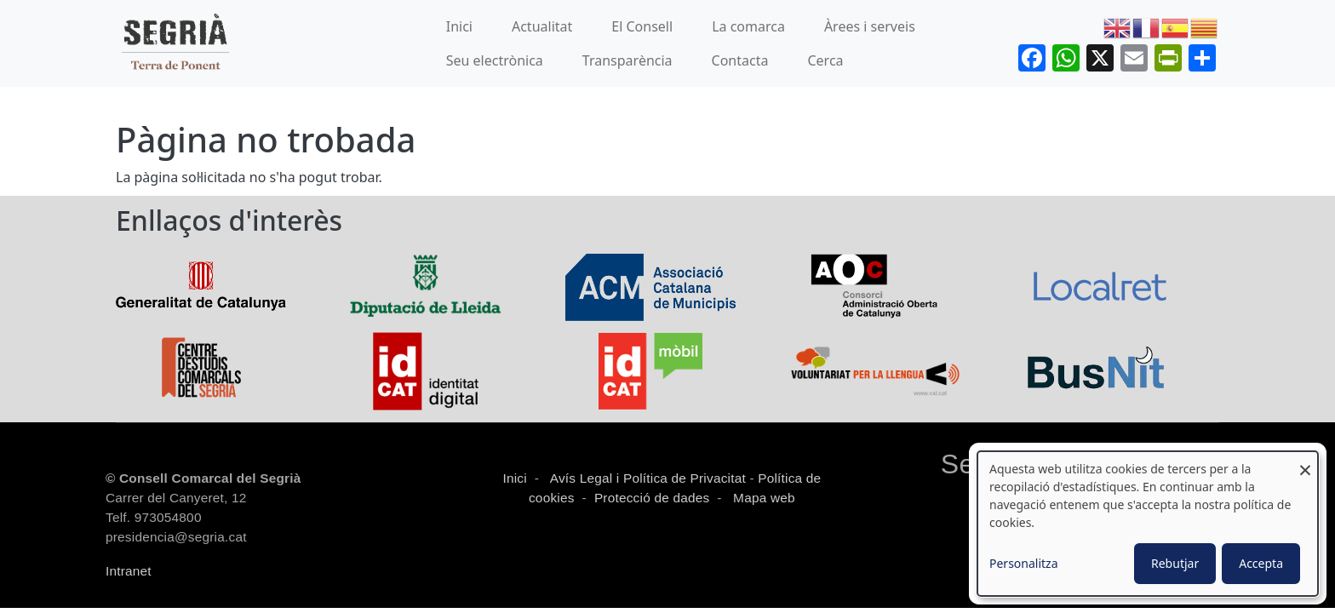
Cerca (825, 60)
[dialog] (1147, 523)
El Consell (642, 26)
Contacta (740, 60)
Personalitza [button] (1023, 563)
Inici (459, 26)
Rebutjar (1175, 563)
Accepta (1261, 563)
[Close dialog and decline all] (1305, 462)
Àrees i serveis (869, 26)
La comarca (748, 26)
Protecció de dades (652, 497)
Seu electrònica (494, 60)
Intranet (129, 571)
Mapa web (762, 497)
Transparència (627, 60)
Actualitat (542, 26)
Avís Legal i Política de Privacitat (648, 478)
